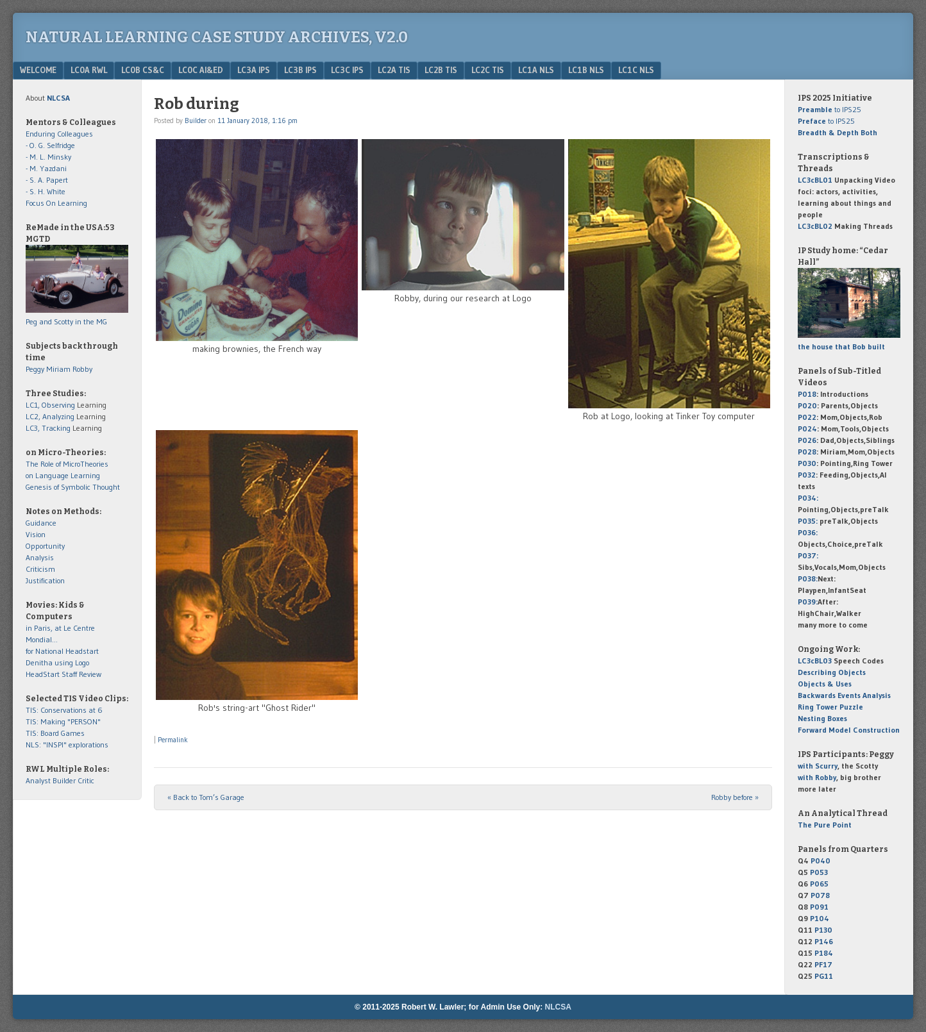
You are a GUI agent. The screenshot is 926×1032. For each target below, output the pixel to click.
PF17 (823, 964)
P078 (820, 895)
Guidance (41, 523)
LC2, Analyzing (50, 416)
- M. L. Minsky (48, 157)
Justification (45, 580)
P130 (823, 930)
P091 (819, 906)
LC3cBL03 (815, 660)
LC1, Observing (50, 405)
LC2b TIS (441, 70)
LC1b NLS (586, 70)
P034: (808, 498)
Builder (195, 120)
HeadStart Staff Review (63, 674)
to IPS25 (829, 109)
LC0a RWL (89, 70)
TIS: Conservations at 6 (64, 710)
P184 (823, 953)
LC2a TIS (394, 70)
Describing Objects (832, 672)
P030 (807, 463)
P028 (807, 451)
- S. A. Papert (47, 180)
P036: (808, 532)
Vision (36, 534)
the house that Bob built (841, 346)
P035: (809, 521)
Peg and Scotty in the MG (66, 321)
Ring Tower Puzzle (830, 707)
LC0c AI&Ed (200, 70)
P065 (819, 883)
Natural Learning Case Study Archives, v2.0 (217, 37)
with (818, 765)
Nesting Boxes (822, 718)
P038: (808, 578)
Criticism (40, 569)
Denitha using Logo (57, 662)
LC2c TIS (487, 70)
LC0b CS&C (142, 70)
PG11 (823, 976)
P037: (808, 555)
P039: (808, 601)
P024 (807, 428)
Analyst (38, 780)
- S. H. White (45, 191)
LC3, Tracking (48, 428)
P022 (807, 417)
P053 (819, 872)
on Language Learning (63, 475)
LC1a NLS (536, 70)
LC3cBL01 (815, 180)
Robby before (735, 797)
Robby (82, 369)
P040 (820, 860)
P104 (819, 918)
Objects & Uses (825, 683)
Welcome (38, 70)
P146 (823, 941)
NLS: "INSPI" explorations (67, 744)
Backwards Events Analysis (844, 695)
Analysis (40, 557)
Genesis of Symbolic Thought (73, 487)
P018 (807, 394)
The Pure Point (825, 824)
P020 (807, 405)
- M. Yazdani (46, 168)
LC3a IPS (253, 70)
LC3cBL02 (815, 226)
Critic (86, 780)
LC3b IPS (300, 70)
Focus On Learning (56, 203)
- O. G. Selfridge (50, 145)
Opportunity (45, 546)
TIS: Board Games (55, 733)
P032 (807, 474)
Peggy (35, 369)
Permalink (173, 739)
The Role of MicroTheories (67, 464)
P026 (807, 440)
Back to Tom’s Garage (205, 797)
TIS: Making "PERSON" (63, 721)
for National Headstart (62, 651)
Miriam (58, 369)
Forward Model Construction (849, 730)
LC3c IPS (347, 70)
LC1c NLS (636, 70)
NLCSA (558, 1007)
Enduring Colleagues (59, 133)
